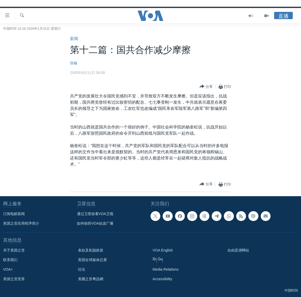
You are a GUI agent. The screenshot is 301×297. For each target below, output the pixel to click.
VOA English (163, 250)
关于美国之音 (14, 250)
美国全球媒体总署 (92, 260)
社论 (81, 269)
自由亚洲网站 (238, 250)
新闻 (74, 38)
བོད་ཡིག (158, 260)
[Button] (206, 86)
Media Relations (165, 269)
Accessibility (162, 279)
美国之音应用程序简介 (21, 223)
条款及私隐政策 (90, 250)
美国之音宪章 (14, 279)
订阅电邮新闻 (14, 214)
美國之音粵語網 (90, 279)
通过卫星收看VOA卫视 (95, 214)
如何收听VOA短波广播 (95, 223)
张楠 (73, 63)
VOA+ (8, 269)
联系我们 (10, 260)
